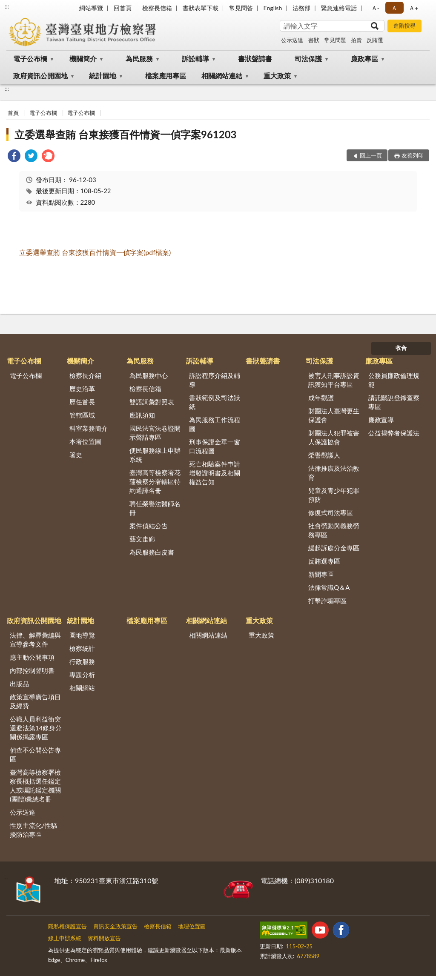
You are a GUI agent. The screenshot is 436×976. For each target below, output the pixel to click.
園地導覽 (82, 635)
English (273, 7)
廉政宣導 (381, 420)
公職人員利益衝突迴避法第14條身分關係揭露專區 (36, 728)
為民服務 (139, 58)
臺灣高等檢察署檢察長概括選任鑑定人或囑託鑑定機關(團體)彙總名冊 (35, 785)
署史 (75, 454)
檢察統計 (82, 648)
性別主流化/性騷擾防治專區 (33, 829)
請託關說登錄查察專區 (393, 402)
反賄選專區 (324, 561)
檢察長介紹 (85, 375)
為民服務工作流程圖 (214, 424)
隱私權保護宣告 (67, 926)
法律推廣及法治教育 (333, 472)
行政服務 (82, 661)
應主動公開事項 (32, 657)
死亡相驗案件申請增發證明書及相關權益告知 (214, 473)
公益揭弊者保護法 (393, 433)
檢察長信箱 (157, 7)
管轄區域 (82, 415)
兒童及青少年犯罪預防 (333, 495)
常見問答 (241, 7)
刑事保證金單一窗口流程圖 (214, 446)
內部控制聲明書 (32, 670)
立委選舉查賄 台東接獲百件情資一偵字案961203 (125, 134)
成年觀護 (321, 397)
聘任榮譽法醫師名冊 (155, 508)
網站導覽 (91, 7)
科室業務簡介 (88, 428)
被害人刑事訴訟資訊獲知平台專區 (333, 380)
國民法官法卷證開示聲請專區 (155, 432)
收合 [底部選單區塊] (401, 347)
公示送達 (292, 40)
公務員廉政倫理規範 (393, 380)
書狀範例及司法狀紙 (214, 402)
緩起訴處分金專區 (333, 548)
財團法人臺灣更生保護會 (333, 415)
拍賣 (356, 40)
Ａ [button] (394, 7)
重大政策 (277, 76)
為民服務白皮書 (151, 552)
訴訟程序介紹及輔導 (214, 380)
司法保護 (308, 58)
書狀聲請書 (255, 58)
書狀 (313, 40)
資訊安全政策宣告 (115, 926)
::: (7, 6)
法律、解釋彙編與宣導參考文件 (35, 639)
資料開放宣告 (104, 938)
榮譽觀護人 (324, 455)
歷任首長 (82, 402)
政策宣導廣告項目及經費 (35, 701)
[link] (14, 156)
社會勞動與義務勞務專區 (333, 530)
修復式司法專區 (330, 512)
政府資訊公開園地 (40, 76)
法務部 (301, 7)
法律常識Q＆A (329, 587)
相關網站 (82, 688)
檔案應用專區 (165, 76)
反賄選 (375, 40)
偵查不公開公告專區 (35, 754)
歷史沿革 (82, 388)
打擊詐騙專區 (327, 600)
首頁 (13, 112)
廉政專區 (364, 58)
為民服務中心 (148, 375)
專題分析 (82, 674)
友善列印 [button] (413, 155)
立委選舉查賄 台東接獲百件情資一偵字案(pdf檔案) (95, 252)
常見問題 (335, 40)
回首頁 (123, 7)
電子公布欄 (30, 58)
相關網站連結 (221, 76)
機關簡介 (83, 58)
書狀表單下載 (200, 7)
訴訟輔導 (195, 58)
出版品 (19, 683)
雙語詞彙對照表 (151, 402)
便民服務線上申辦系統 (155, 454)
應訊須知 (142, 415)
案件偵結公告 (148, 526)
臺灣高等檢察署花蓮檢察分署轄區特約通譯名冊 (155, 481)
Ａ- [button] (375, 7)
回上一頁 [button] (371, 155)
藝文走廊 (142, 539)
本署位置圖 (85, 441)
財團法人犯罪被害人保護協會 (333, 437)
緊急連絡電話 (339, 7)
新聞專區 (321, 574)
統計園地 (102, 76)
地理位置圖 (192, 926)
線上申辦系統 (64, 938)
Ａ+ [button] (413, 7)
